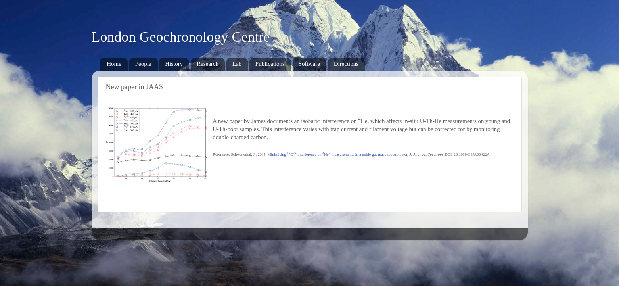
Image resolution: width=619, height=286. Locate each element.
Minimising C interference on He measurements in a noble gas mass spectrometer (338, 154)
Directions (346, 64)
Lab (236, 64)
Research (207, 64)
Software (309, 64)
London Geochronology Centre (181, 37)
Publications (270, 64)
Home (114, 64)
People (143, 64)
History (174, 64)
